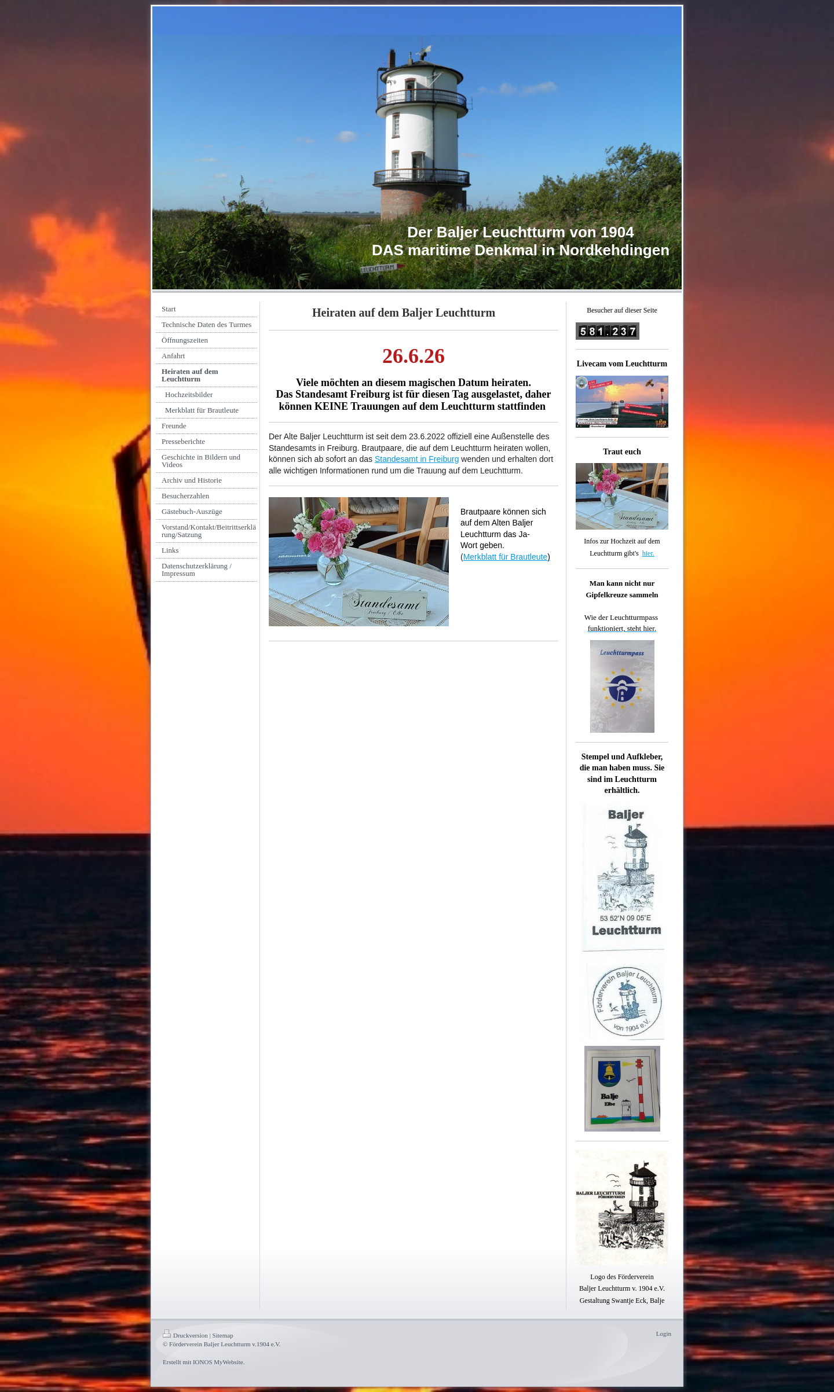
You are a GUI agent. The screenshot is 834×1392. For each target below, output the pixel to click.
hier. (648, 553)
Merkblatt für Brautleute (505, 556)
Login (663, 1333)
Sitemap (223, 1335)
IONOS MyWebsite (218, 1361)
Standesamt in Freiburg (417, 459)
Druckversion (185, 1335)
